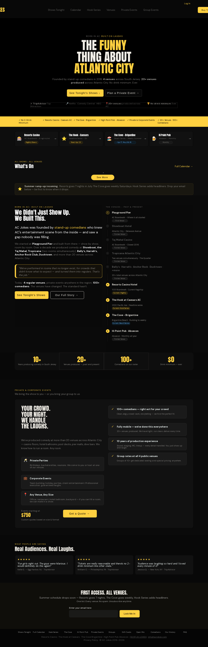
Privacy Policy (91, 640)
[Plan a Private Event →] (123, 93)
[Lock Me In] (130, 613)
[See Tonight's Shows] (31, 295)
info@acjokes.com (157, 636)
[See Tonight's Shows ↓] (85, 93)
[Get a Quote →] (80, 513)
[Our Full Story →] (67, 295)
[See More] (102, 177)
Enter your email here (80, 608)
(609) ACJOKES (138, 636)
